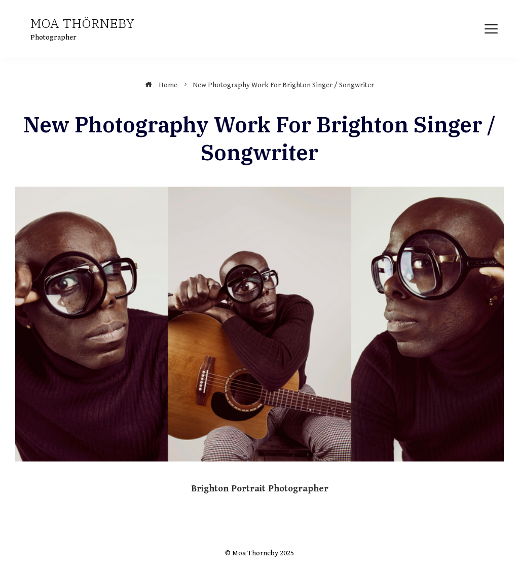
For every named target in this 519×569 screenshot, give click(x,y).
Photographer (53, 37)
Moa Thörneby (82, 23)
